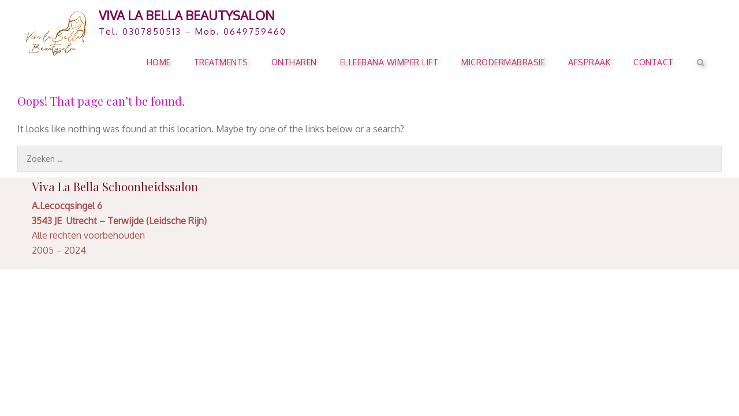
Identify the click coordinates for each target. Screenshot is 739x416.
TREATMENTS (221, 62)
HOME (159, 62)
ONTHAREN (294, 62)
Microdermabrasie (503, 62)
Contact (653, 62)
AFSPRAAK (589, 62)
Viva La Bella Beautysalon (187, 15)
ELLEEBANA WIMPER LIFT (389, 62)
